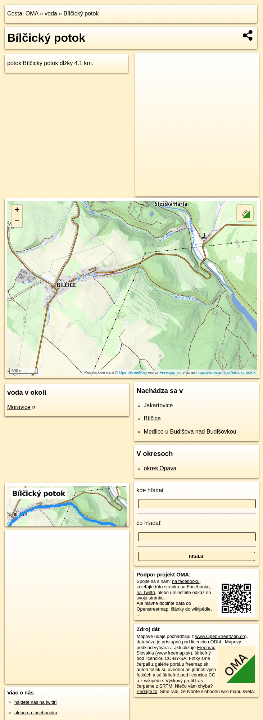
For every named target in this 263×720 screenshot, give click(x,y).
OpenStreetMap (133, 372)
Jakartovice (158, 405)
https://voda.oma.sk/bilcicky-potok (225, 372)
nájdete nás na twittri (35, 702)
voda (51, 13)
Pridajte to (147, 691)
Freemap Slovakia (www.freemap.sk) (176, 650)
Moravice (19, 407)
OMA (32, 13)
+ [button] (17, 210)
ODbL (216, 641)
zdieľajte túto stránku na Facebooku (173, 586)
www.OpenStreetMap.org (221, 636)
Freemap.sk (170, 372)
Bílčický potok (81, 13)
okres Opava (160, 468)
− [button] (17, 221)
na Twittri (146, 592)
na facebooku (186, 581)
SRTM (165, 686)
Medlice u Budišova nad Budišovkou (190, 432)
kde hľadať (150, 490)
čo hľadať (149, 523)
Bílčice (152, 418)
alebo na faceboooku (35, 712)
